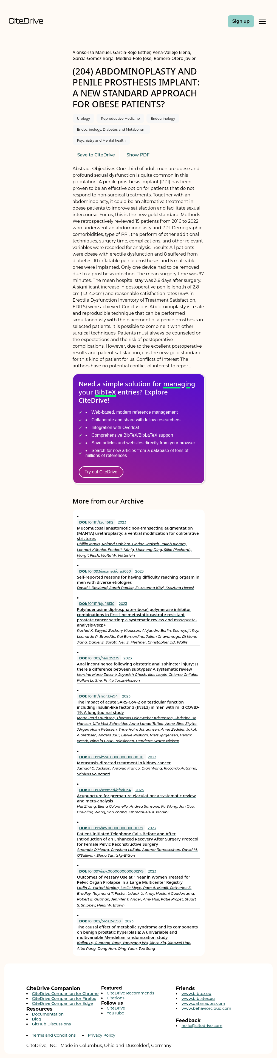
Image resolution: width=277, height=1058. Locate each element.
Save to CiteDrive (96, 155)
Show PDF (137, 155)
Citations (116, 998)
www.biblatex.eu (198, 998)
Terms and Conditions (53, 1035)
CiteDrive (116, 1008)
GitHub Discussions (51, 1024)
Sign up (241, 21)
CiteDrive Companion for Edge (62, 1003)
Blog (36, 1019)
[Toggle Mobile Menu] (262, 21)
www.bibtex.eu (196, 993)
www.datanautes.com (203, 1003)
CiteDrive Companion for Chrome (65, 993)
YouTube (115, 1013)
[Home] (39, 21)
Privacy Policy (101, 1035)
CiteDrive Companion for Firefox (64, 998)
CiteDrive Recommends (130, 993)
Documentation (48, 1014)
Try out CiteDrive (101, 472)
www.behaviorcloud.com (206, 1008)
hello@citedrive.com (202, 1025)
